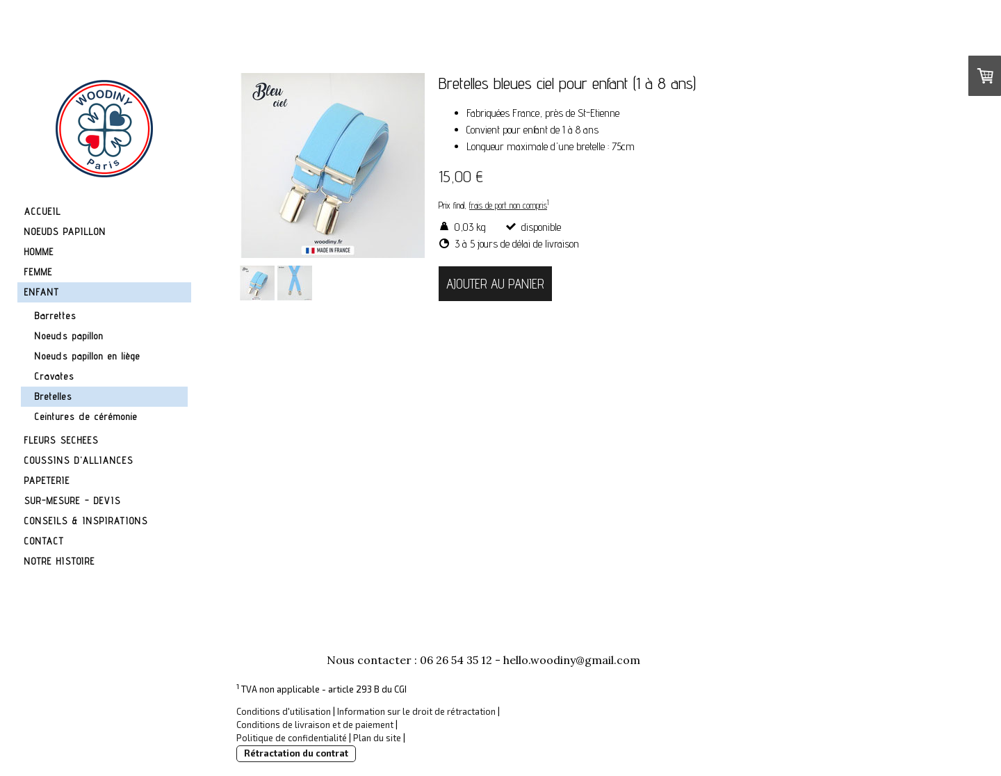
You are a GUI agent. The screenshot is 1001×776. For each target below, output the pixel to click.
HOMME (39, 251)
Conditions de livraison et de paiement (314, 724)
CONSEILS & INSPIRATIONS (86, 520)
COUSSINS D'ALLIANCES (78, 460)
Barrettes (55, 315)
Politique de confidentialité (291, 737)
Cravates (54, 376)
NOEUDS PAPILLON (65, 231)
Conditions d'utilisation (283, 711)
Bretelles (53, 396)
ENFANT (41, 292)
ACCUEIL (42, 211)
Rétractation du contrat (296, 753)
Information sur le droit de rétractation (416, 711)
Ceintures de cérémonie (86, 416)
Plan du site (377, 737)
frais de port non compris (508, 205)
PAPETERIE (47, 480)
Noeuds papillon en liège (87, 356)
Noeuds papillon (69, 335)
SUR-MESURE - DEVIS (72, 500)
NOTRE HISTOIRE (59, 561)
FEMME (38, 271)
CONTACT (44, 541)
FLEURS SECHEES (61, 440)
